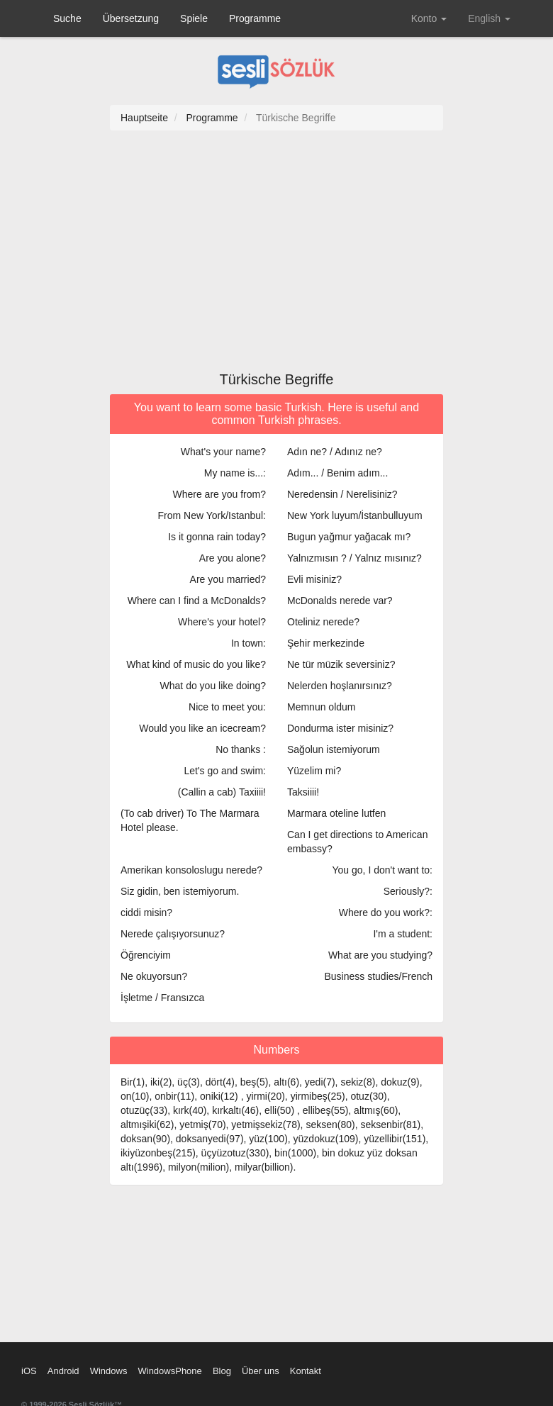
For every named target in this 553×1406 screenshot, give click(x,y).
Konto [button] (429, 18)
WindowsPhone (169, 1371)
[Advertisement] (276, 258)
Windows (109, 1371)
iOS (29, 1371)
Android (63, 1371)
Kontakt (305, 1371)
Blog (222, 1371)
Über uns (260, 1371)
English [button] (489, 18)
